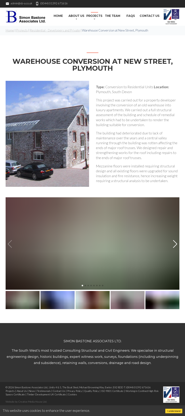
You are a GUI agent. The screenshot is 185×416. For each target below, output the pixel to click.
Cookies (72, 394)
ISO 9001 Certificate (112, 390)
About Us (76, 15)
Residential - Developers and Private (55, 30)
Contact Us (150, 15)
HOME (58, 15)
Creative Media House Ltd (32, 401)
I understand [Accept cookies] (173, 411)
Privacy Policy (74, 390)
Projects (94, 15)
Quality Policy (91, 390)
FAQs (130, 15)
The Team (112, 15)
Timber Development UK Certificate (46, 394)
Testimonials (44, 390)
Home (10, 30)
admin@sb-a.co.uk (21, 3)
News (32, 390)
